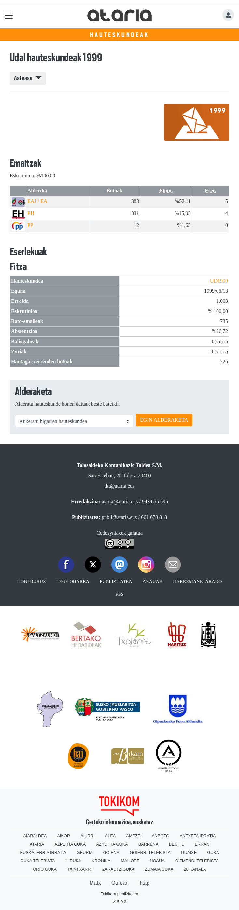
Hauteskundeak (119, 35)
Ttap (144, 883)
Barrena (148, 844)
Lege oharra (72, 581)
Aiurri (87, 835)
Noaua (157, 860)
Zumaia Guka (159, 869)
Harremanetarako (197, 581)
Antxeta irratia (198, 835)
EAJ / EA (37, 201)
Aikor (63, 835)
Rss (119, 594)
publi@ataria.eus (119, 517)
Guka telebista (37, 860)
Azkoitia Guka (112, 844)
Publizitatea (116, 581)
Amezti (133, 835)
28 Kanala (195, 869)
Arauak (153, 581)
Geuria (85, 852)
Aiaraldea (35, 835)
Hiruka (73, 860)
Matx (95, 883)
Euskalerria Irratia (43, 852)
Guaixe (189, 852)
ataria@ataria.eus (120, 501)
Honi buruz (31, 581)
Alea (110, 835)
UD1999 (219, 281)
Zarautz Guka (118, 869)
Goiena (111, 852)
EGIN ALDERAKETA (164, 420)
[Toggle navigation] (9, 15)
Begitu (177, 844)
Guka (213, 852)
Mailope (130, 860)
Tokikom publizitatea (119, 893)
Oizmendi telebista (197, 860)
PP (30, 225)
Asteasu (28, 78)
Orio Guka (45, 869)
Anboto (160, 835)
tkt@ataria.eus (119, 486)
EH (30, 213)
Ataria (37, 844)
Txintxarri (79, 869)
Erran (202, 844)
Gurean (120, 883)
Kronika (101, 860)
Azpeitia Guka (70, 844)
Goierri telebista (150, 852)
